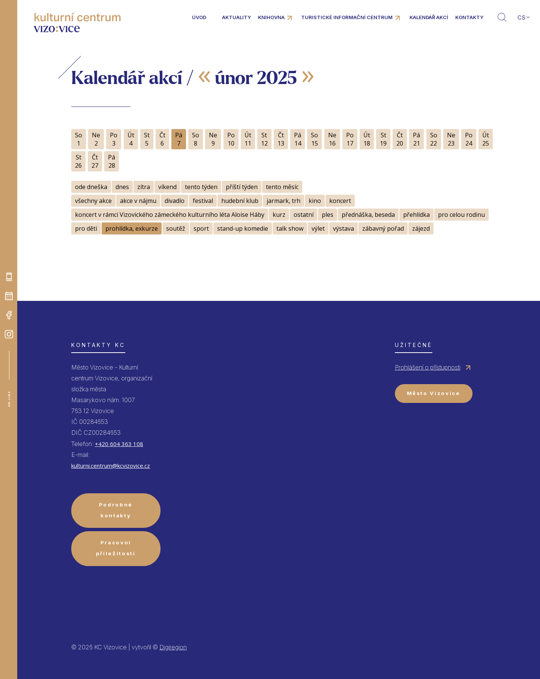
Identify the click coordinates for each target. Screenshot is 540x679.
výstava (343, 228)
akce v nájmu (138, 201)
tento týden (201, 187)
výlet (318, 228)
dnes (122, 187)
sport (201, 228)
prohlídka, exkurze (131, 228)
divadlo (174, 201)
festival (203, 201)
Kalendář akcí (429, 17)
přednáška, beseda (368, 214)
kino (315, 201)
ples (327, 214)
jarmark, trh (283, 201)
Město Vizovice (433, 393)
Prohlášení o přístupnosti (427, 367)
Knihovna (271, 17)
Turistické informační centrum (347, 17)
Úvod (199, 17)
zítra (143, 187)
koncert (340, 201)
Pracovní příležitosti (116, 547)
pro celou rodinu (461, 214)
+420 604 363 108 (119, 444)
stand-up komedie (242, 228)
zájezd (421, 228)
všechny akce (93, 201)
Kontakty (469, 17)
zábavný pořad (383, 228)
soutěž (175, 228)
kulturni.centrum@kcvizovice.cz (110, 465)
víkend (167, 187)
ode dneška (91, 187)
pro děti (86, 228)
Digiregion (173, 647)
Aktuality (236, 17)
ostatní (304, 214)
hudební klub (239, 201)
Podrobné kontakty (116, 510)
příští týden (242, 187)
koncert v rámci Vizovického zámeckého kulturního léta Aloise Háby (169, 214)
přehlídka (416, 214)
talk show (289, 228)
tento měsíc (282, 187)
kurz (279, 214)
